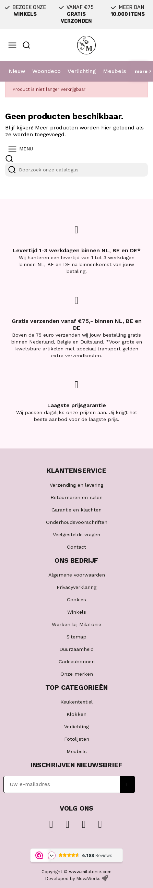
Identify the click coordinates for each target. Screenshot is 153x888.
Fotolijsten (76, 739)
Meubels (114, 71)
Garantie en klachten (76, 509)
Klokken (76, 714)
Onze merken (76, 674)
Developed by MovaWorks (73, 878)
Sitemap (76, 636)
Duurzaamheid (76, 649)
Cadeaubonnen (77, 661)
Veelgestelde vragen (76, 534)
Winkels (76, 612)
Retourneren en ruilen (76, 497)
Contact (76, 547)
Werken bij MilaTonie (76, 624)
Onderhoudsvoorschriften (76, 522)
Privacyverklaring (76, 587)
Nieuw (17, 71)
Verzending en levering (76, 485)
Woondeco (46, 71)
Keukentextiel (76, 702)
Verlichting (82, 71)
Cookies (76, 599)
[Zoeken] (76, 170)
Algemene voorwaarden (76, 575)
